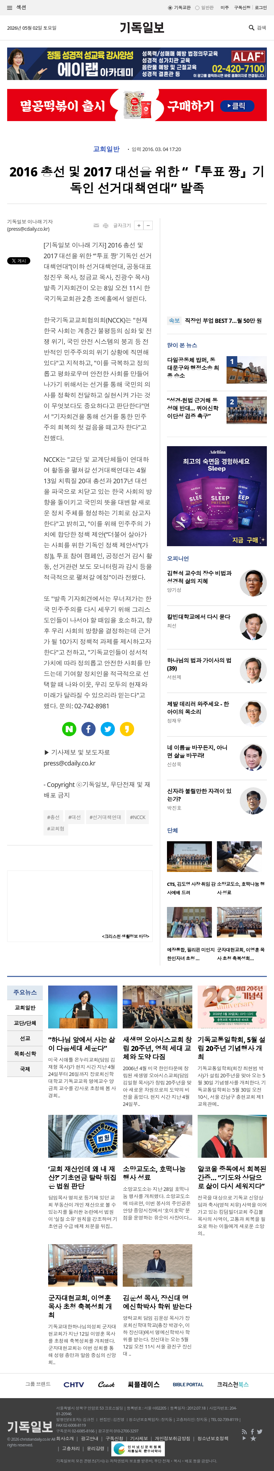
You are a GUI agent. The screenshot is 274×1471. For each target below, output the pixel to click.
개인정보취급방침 (173, 1438)
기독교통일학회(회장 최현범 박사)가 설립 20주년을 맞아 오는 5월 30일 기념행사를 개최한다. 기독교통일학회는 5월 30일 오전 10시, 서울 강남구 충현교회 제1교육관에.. (232, 1086)
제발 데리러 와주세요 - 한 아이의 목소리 (198, 708)
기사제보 (139, 1438)
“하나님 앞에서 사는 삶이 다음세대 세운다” (81, 1044)
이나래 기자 (39, 221)
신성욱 (174, 764)
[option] (192, 870)
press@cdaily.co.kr (28, 228)
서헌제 (174, 677)
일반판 (207, 8)
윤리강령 (96, 1448)
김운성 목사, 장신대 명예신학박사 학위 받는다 (157, 1302)
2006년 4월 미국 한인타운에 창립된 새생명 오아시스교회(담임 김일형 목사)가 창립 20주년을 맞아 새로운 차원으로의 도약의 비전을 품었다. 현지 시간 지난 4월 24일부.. (157, 1086)
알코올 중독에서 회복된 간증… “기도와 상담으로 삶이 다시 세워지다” (232, 1178)
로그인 (261, 8)
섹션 (16, 7)
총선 (55, 817)
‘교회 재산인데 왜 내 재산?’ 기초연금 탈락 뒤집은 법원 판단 (82, 1178)
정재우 (174, 720)
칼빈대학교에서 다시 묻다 (198, 617)
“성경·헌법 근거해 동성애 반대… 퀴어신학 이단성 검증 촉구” (192, 408)
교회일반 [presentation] (25, 1007)
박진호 (174, 807)
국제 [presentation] (25, 1069)
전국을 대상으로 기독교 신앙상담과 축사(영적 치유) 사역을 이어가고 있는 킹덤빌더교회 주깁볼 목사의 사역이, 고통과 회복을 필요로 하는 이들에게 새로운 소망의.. (232, 1215)
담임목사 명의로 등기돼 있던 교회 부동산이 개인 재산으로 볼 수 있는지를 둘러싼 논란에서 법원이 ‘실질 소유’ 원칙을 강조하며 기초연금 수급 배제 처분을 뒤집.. (82, 1212)
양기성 (174, 590)
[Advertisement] (217, 263)
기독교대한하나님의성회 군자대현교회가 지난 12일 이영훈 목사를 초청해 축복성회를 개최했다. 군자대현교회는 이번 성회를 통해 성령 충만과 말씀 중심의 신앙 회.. (82, 1344)
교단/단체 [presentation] (25, 1023)
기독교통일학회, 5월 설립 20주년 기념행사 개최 (231, 1048)
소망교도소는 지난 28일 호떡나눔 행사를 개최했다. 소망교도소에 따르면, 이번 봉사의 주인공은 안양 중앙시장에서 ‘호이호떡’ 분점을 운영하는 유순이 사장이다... (157, 1203)
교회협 (57, 828)
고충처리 (71, 1448)
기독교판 (182, 8)
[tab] (25, 1008)
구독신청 (242, 8)
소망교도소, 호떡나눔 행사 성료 (154, 1173)
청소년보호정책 (212, 1438)
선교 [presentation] (25, 1038)
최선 (172, 625)
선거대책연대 (106, 817)
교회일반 (106, 149)
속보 (174, 321)
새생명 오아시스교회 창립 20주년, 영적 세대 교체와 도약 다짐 (157, 1048)
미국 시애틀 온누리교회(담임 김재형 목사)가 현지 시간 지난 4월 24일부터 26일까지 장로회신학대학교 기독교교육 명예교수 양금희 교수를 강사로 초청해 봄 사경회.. (82, 1077)
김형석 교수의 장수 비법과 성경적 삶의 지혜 (199, 577)
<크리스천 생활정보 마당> (125, 936)
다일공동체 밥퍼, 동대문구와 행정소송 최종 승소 (193, 368)
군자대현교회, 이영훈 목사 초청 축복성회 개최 (80, 1306)
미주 (224, 8)
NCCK (139, 817)
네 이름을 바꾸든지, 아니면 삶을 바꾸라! (197, 751)
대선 (76, 817)
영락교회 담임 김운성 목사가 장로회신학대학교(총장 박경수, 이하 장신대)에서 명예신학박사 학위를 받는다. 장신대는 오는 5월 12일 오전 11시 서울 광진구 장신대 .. (157, 1336)
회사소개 (65, 1438)
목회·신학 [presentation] (25, 1053)
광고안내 (89, 1438)
